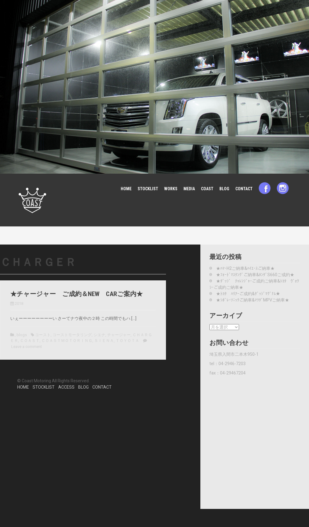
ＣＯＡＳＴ (30, 340)
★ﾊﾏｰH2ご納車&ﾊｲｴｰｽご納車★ (245, 268)
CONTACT (244, 188)
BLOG (224, 188)
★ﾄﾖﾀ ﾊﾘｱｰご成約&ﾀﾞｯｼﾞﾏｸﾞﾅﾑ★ (248, 293)
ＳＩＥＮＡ (104, 340)
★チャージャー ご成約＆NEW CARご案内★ (76, 294)
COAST (207, 188)
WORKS (170, 188)
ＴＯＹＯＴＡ (127, 340)
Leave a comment (26, 346)
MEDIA (189, 188)
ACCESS (66, 387)
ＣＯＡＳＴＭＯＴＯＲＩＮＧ (66, 340)
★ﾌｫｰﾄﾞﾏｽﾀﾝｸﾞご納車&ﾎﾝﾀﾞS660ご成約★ (255, 274)
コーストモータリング (72, 335)
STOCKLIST (148, 188)
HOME (126, 188)
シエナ (99, 335)
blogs (22, 335)
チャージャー (119, 335)
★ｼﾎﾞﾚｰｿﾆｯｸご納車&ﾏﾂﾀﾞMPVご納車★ (252, 300)
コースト (43, 335)
